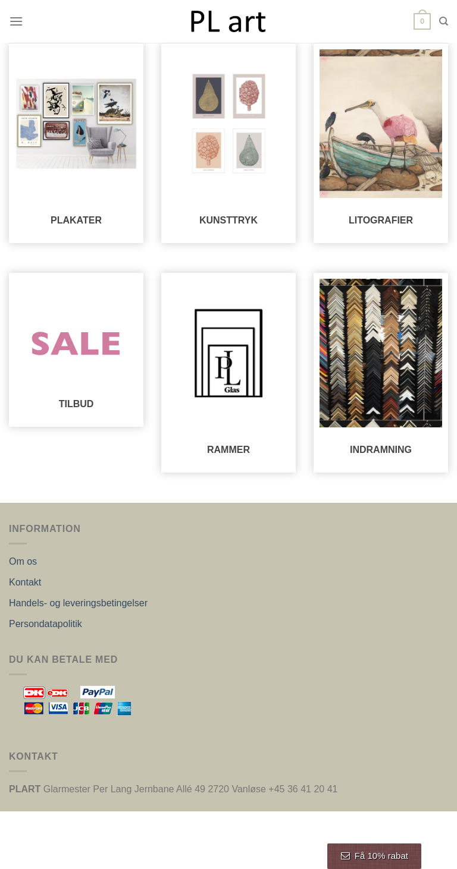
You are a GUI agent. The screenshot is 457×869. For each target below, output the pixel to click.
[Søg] (443, 21)
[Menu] (16, 21)
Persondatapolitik (45, 624)
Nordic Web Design (270, 853)
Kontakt (25, 582)
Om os (23, 561)
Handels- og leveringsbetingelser (78, 603)
